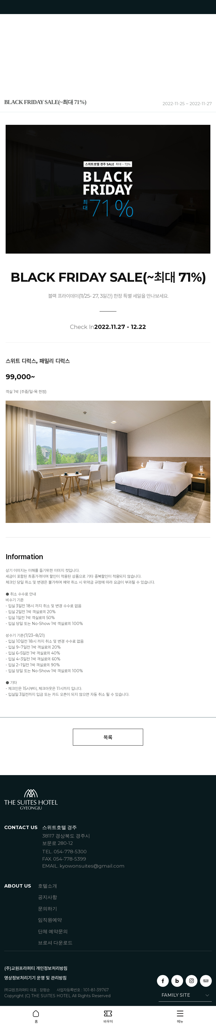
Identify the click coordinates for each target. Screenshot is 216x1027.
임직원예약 (50, 920)
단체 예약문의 (53, 931)
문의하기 (47, 908)
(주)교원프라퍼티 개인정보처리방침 (36, 968)
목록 (108, 737)
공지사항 (47, 897)
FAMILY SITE (174, 995)
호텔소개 (47, 886)
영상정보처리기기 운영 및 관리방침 (35, 978)
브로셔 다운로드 (55, 942)
